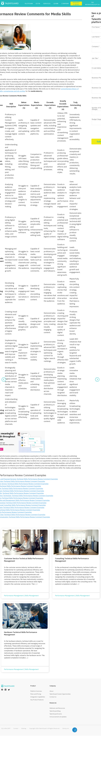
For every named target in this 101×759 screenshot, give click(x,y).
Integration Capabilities (37, 697)
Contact (15, 728)
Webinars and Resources (57, 708)
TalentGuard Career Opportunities (60, 694)
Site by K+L (65, 728)
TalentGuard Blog (55, 711)
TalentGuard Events (56, 714)
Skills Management (32, 596)
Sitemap (23, 728)
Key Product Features (37, 700)
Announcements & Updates (58, 717)
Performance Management (13, 596)
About (51, 691)
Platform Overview (36, 691)
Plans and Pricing (35, 694)
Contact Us (53, 697)
